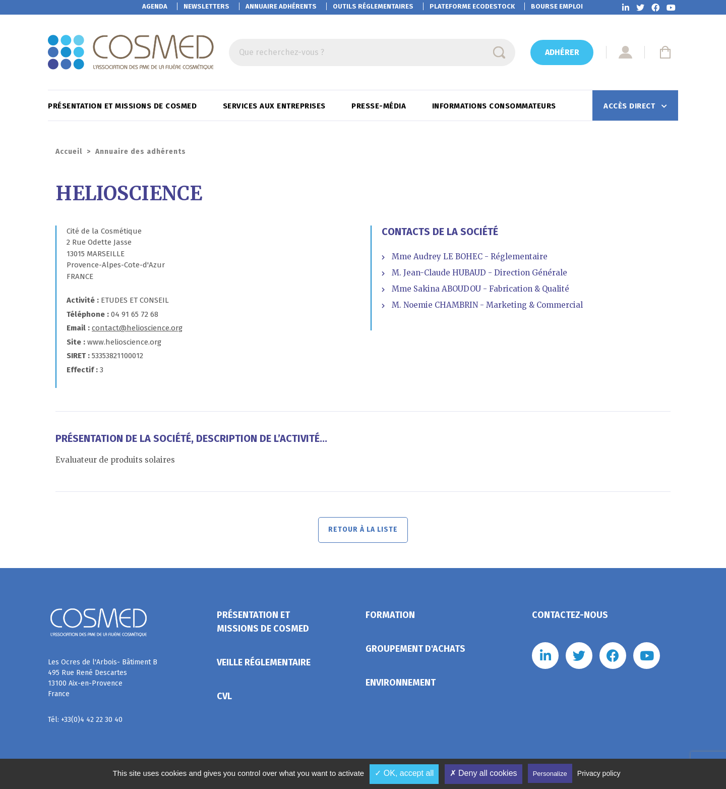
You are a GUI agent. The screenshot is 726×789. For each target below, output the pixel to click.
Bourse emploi (557, 6)
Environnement (401, 684)
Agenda (154, 6)
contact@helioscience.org (137, 327)
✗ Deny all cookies (483, 773)
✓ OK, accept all (404, 773)
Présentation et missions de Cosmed (123, 105)
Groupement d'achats (415, 650)
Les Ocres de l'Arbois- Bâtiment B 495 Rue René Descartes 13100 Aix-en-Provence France (102, 680)
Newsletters (206, 6)
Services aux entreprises (275, 105)
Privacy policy (599, 773)
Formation (390, 617)
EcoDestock (472, 6)
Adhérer (562, 52)
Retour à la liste (363, 531)
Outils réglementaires (373, 6)
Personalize (550, 773)
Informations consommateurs (495, 105)
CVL (224, 698)
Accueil (68, 151)
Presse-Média (379, 105)
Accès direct (630, 105)
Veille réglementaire (264, 664)
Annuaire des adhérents (140, 151)
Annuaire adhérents (281, 6)
